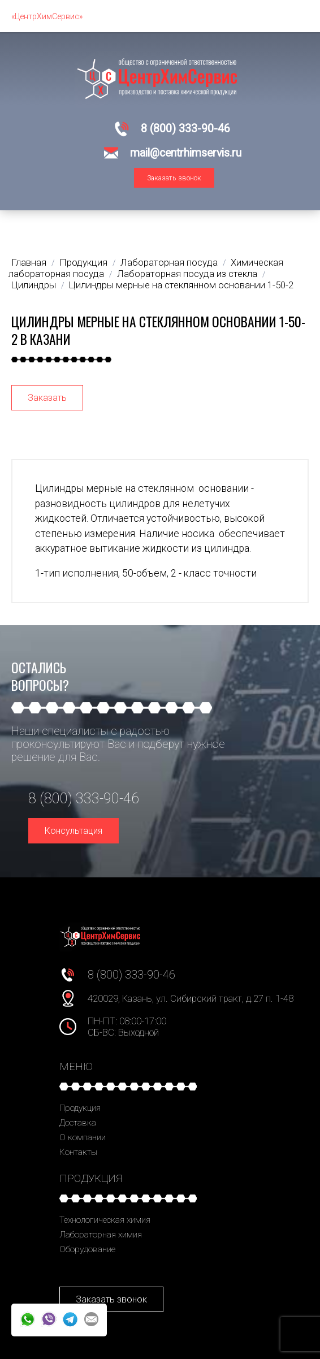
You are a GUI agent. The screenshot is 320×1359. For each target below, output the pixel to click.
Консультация (73, 830)
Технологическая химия (104, 1220)
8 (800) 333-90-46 (185, 128)
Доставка (77, 1123)
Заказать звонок (174, 178)
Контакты (78, 1152)
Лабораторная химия (100, 1235)
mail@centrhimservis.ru (185, 152)
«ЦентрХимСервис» (47, 16)
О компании (82, 1137)
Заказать (47, 397)
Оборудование (87, 1249)
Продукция (80, 1108)
